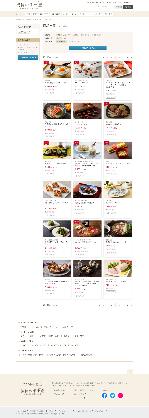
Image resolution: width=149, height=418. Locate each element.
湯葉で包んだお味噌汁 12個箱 (118, 163)
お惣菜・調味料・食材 (49, 336)
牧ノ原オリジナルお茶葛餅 (55, 163)
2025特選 (22, 327)
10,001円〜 (75, 345)
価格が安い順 (85, 35)
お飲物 (66, 336)
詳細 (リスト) (75, 41)
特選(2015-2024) (50, 327)
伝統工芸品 (79, 336)
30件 (65, 38)
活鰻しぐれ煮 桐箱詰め (84, 203)
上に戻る (130, 371)
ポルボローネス (112, 203)
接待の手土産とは (95, 2)
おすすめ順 (67, 35)
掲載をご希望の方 (79, 394)
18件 (58, 38)
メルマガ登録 (107, 2)
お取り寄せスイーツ (85, 14)
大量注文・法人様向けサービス (123, 2)
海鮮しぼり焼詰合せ (113, 124)
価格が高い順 (96, 35)
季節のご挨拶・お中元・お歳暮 (63, 355)
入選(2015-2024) (68, 327)
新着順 (75, 35)
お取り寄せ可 (23, 32)
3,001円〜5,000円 (39, 345)
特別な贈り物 (86, 355)
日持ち (73, 14)
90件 (71, 38)
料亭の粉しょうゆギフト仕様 (56, 83)
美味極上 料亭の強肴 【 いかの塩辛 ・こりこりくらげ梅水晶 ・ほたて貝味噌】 (87, 284)
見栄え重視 (108, 14)
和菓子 (21, 336)
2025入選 (35, 327)
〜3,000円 (23, 345)
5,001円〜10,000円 (58, 345)
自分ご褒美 (98, 14)
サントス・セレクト (83, 124)
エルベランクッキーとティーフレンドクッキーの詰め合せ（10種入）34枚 (118, 85)
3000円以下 (44, 14)
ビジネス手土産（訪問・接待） (32, 355)
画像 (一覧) (62, 41)
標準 (58, 35)
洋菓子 (32, 336)
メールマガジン (78, 398)
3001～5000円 (55, 14)
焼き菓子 (66, 14)
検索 (129, 7)
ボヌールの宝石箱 (82, 83)
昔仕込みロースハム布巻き (116, 281)
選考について (58, 394)
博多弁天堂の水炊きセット (116, 242)
